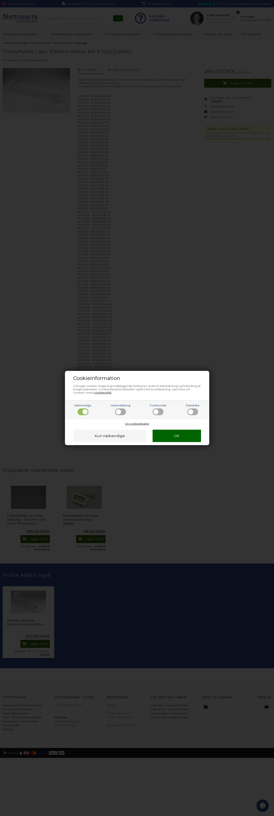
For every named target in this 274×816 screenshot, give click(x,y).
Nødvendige (82, 409)
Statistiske (193, 409)
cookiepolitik (103, 392)
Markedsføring (120, 409)
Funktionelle (158, 409)
